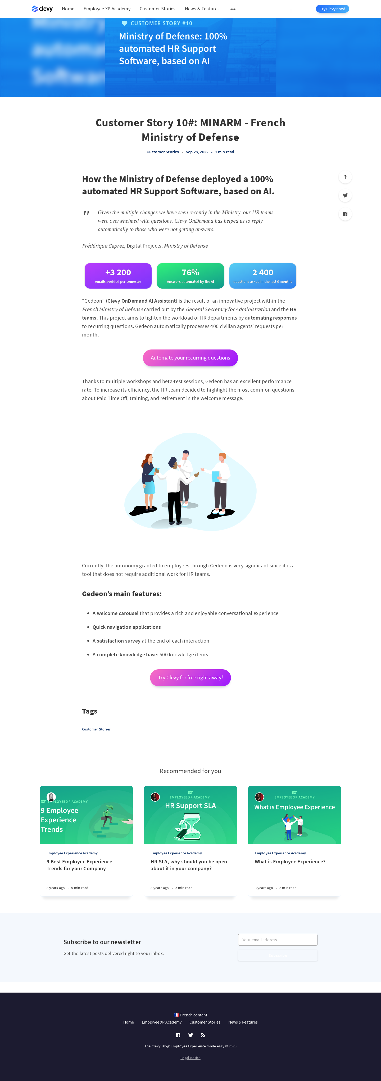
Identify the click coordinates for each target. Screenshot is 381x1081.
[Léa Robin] (51, 797)
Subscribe (278, 955)
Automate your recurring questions (190, 357)
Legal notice (190, 1057)
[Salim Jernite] (155, 797)
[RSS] (203, 1035)
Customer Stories (158, 9)
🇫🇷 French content (190, 1014)
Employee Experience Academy (72, 853)
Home (68, 9)
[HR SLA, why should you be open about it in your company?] (190, 877)
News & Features (202, 9)
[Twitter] (345, 195)
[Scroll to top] (345, 176)
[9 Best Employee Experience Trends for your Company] (86, 877)
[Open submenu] (233, 9)
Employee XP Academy (107, 9)
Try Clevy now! (332, 8)
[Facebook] (345, 214)
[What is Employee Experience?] (294, 877)
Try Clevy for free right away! (190, 677)
